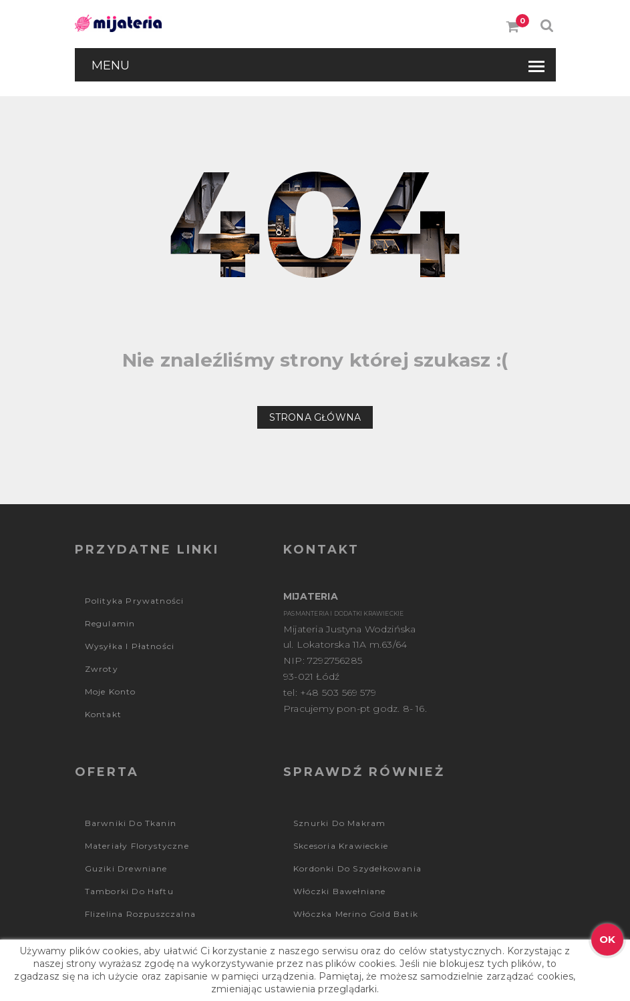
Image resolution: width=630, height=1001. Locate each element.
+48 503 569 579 (338, 692)
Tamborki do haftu (129, 891)
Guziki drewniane (126, 868)
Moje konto (110, 691)
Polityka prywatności (134, 601)
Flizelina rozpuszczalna (140, 914)
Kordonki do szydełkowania (357, 868)
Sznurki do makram (339, 823)
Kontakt (103, 714)
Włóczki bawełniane (339, 891)
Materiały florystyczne (137, 846)
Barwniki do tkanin (131, 823)
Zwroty (101, 669)
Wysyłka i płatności (130, 646)
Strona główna (315, 417)
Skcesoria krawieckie (340, 846)
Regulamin (110, 623)
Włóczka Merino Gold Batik (355, 914)
